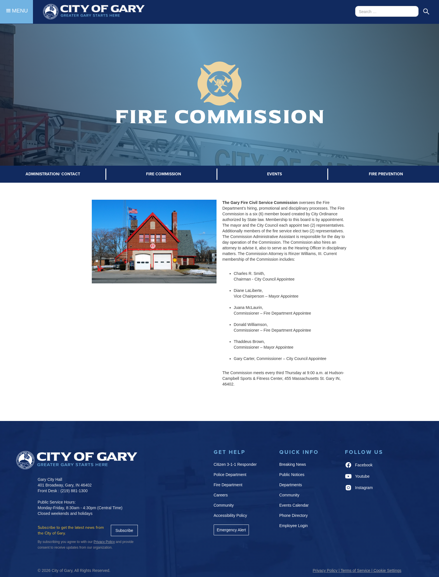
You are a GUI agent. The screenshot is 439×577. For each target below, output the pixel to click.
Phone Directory (293, 515)
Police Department (230, 474)
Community (224, 505)
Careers (221, 495)
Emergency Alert (231, 530)
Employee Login (293, 525)
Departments (290, 485)
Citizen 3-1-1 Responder (235, 464)
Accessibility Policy (230, 515)
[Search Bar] (387, 11)
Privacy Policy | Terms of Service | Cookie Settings (357, 570)
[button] (16, 12)
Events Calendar (294, 505)
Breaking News (292, 464)
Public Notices (292, 474)
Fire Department (228, 485)
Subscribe (124, 530)
